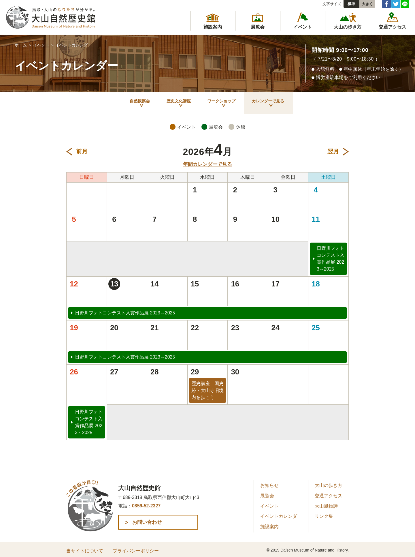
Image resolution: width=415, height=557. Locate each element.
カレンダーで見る (284, 102)
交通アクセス (328, 493)
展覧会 (267, 493)
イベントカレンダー (281, 514)
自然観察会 (117, 102)
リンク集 (324, 514)
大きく (367, 4)
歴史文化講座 (167, 102)
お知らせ (269, 483)
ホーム (21, 45)
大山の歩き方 (328, 483)
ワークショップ (223, 102)
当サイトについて (84, 548)
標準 (351, 4)
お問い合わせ (156, 520)
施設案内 (269, 524)
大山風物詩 (326, 503)
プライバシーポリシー (136, 548)
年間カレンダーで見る (207, 162)
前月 (82, 149)
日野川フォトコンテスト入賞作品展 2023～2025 (330, 256)
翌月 (333, 149)
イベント (41, 45)
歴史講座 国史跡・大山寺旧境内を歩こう (207, 388)
